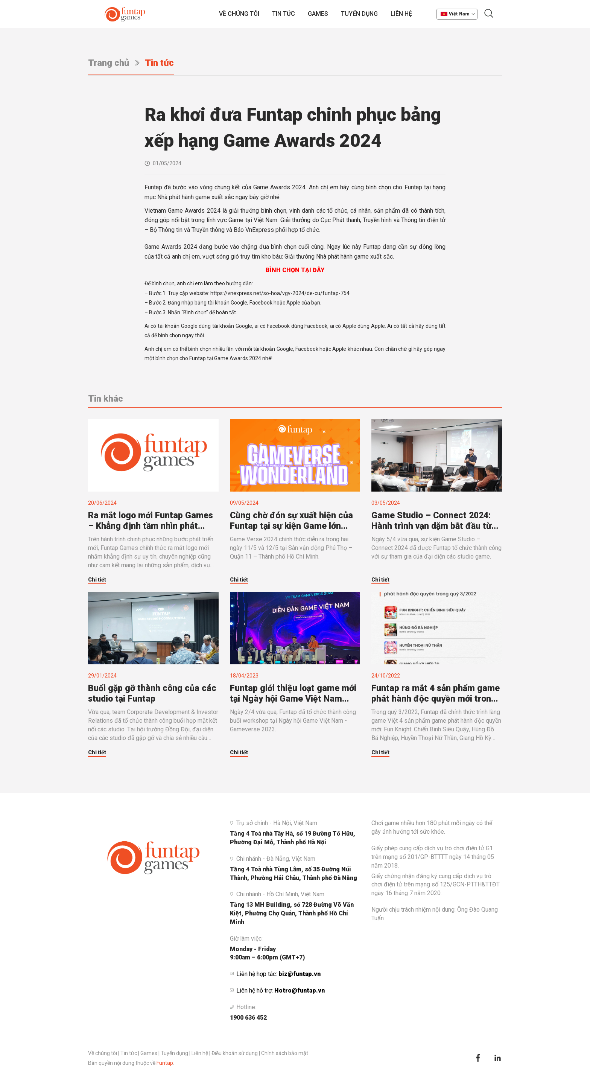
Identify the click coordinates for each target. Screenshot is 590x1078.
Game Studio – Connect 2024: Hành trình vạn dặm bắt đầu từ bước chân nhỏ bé (431, 520)
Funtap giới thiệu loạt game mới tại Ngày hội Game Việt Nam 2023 (293, 693)
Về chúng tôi (239, 13)
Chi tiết (97, 580)
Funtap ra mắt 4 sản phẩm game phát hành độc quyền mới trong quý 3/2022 (435, 693)
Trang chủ (108, 63)
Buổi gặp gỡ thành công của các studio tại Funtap (152, 693)
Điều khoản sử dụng (234, 1053)
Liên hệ (401, 13)
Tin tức (283, 13)
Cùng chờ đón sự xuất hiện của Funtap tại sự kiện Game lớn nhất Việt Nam (291, 520)
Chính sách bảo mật (284, 1053)
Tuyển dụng (359, 13)
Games (318, 13)
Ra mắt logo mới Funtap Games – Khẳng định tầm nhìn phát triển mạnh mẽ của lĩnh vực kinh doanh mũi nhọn (151, 520)
